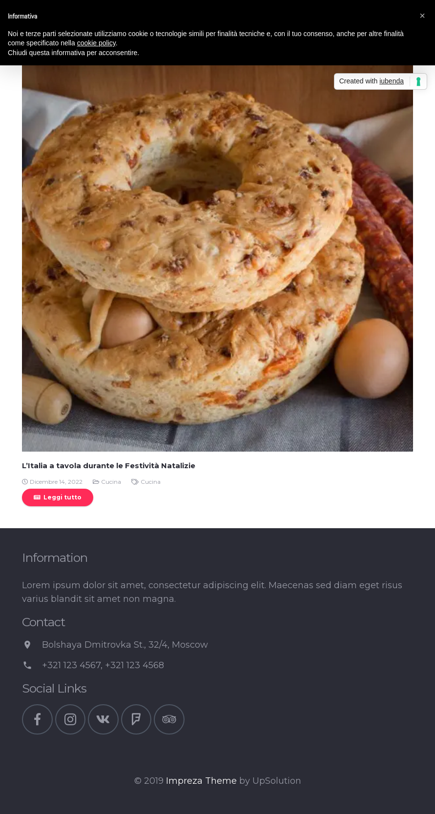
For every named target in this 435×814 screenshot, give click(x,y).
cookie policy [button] (96, 43)
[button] (422, 15)
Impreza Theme (201, 780)
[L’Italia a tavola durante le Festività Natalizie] (217, 256)
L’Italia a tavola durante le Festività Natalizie (108, 465)
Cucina (111, 481)
